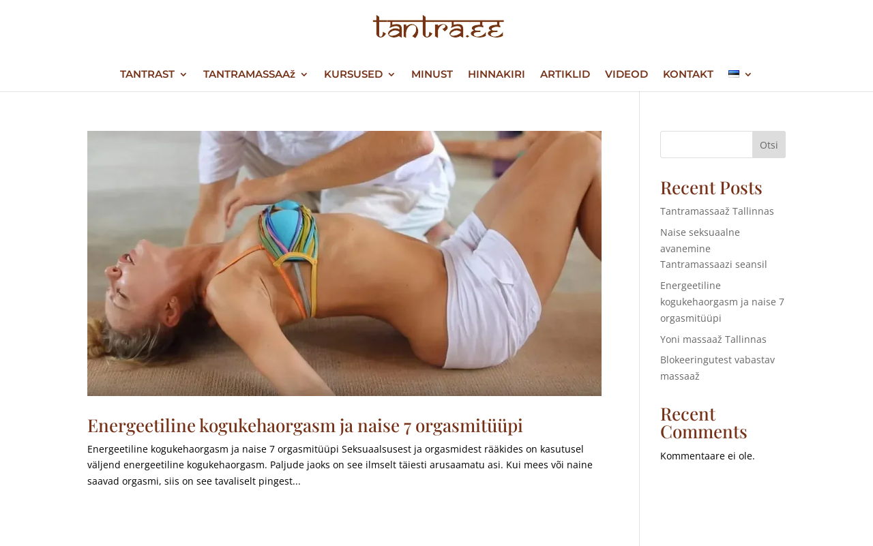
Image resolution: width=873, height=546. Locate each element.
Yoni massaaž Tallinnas (713, 339)
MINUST (432, 75)
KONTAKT (688, 75)
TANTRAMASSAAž (249, 75)
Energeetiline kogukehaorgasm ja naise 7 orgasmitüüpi (305, 425)
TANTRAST (147, 75)
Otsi (769, 144)
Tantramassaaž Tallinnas (717, 210)
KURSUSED (353, 75)
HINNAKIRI (496, 75)
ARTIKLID (565, 75)
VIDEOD (626, 75)
